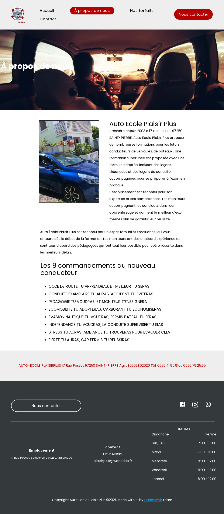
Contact (48, 19)
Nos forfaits (142, 10)
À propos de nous (92, 10)
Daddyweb (153, 499)
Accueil (47, 10)
